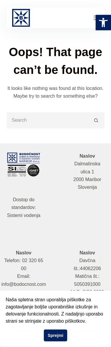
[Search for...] (47, 120)
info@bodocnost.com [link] (23, 284)
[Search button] (96, 120)
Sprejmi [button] (55, 335)
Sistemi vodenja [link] (24, 215)
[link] (103, 22)
